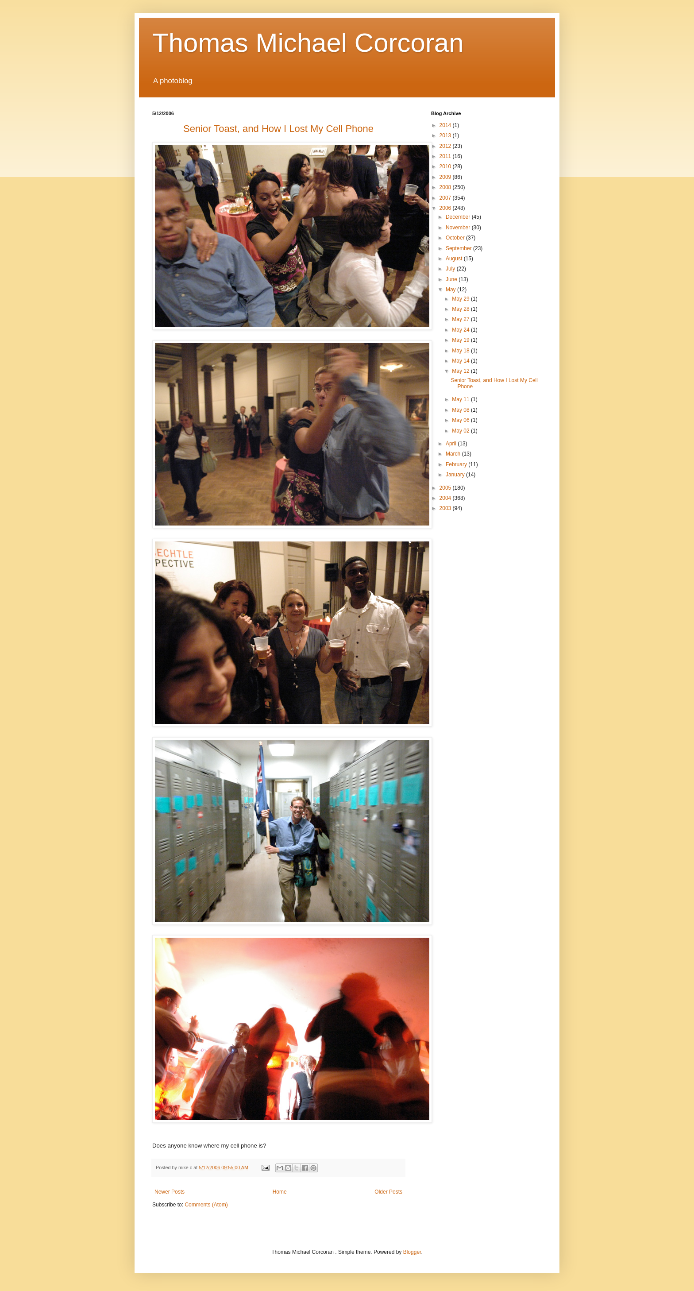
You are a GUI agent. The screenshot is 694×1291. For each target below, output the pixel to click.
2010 (446, 166)
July (451, 269)
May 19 (461, 340)
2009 (446, 177)
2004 (446, 498)
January (456, 475)
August (455, 258)
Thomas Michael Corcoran (308, 43)
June (452, 279)
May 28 (461, 309)
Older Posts (388, 1192)
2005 (446, 488)
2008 (446, 187)
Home (280, 1192)
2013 (446, 135)
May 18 (461, 351)
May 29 (461, 299)
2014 (446, 125)
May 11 (461, 399)
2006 (446, 208)
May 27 (461, 319)
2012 (446, 146)
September (459, 248)
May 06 (461, 420)
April (452, 444)
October (456, 238)
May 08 (461, 410)
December (459, 217)
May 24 (461, 330)
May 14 (461, 361)
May (451, 289)
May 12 (461, 371)
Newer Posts (169, 1192)
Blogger (412, 1252)
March (454, 454)
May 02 (461, 431)
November (459, 227)
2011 (446, 156)
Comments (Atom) (206, 1205)
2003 (446, 508)
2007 (446, 198)
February (457, 464)
